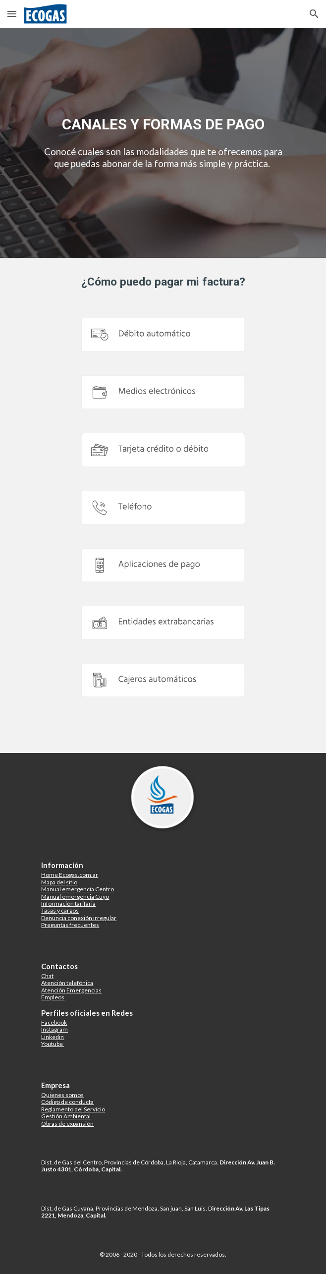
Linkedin (52, 1037)
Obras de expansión (67, 1123)
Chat (47, 976)
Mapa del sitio (59, 882)
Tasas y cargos (60, 910)
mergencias (86, 990)
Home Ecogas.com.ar (69, 874)
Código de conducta (67, 1101)
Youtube (52, 1043)
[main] (162, 124)
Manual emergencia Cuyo (75, 896)
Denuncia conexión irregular (78, 918)
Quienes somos (62, 1095)
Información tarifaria (68, 903)
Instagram (54, 1029)
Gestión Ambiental (66, 1116)
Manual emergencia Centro (77, 889)
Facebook (54, 1022)
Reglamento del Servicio (73, 1109)
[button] (12, 13)
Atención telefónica (67, 982)
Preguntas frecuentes (70, 924)
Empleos (52, 997)
